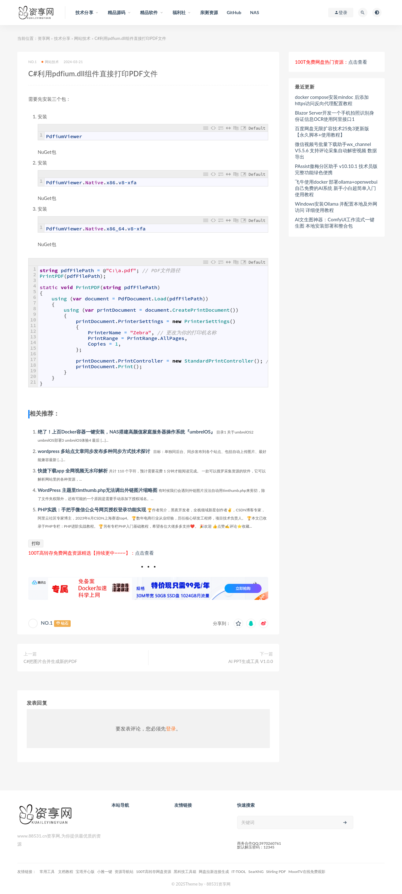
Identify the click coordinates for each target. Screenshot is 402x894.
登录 (171, 728)
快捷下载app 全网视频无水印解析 (73, 470)
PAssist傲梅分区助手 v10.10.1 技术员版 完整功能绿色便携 (336, 169)
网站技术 (82, 38)
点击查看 (144, 553)
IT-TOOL (238, 871)
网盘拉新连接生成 (214, 871)
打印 (36, 543)
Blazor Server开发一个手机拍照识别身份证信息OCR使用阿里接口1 (334, 116)
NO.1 (32, 62)
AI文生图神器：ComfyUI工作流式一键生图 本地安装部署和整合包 (334, 223)
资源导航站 (124, 871)
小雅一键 (104, 871)
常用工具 (48, 871)
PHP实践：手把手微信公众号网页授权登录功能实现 (92, 509)
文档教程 (65, 871)
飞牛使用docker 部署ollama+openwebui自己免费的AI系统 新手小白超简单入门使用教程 (336, 188)
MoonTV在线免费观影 (306, 871)
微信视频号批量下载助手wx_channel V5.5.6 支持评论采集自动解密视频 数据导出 (336, 150)
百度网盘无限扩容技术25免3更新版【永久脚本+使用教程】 (332, 131)
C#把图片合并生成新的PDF (50, 661)
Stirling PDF (276, 871)
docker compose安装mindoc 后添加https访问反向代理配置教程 (332, 100)
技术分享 (62, 38)
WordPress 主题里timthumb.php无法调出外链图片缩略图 (97, 490)
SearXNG (255, 871)
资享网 (44, 38)
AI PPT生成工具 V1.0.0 (250, 661)
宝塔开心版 (85, 871)
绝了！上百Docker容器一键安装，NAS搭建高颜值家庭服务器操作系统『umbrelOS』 (126, 431)
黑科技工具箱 (185, 871)
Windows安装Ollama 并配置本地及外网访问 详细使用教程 (336, 207)
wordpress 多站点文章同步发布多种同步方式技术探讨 (94, 451)
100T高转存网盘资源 (153, 871)
